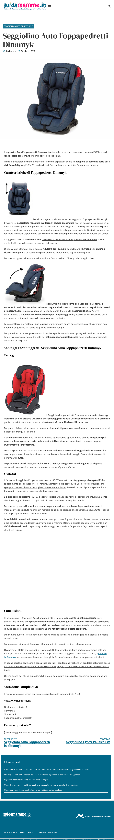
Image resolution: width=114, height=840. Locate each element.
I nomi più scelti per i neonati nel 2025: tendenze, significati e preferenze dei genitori (42, 775)
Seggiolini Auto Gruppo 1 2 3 (18, 26)
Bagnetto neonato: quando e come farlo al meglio (26, 780)
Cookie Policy (10, 832)
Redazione (11, 51)
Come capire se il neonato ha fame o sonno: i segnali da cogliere (33, 790)
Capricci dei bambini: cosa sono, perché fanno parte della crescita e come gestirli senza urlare (46, 769)
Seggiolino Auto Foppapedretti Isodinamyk (28, 743)
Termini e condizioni (47, 832)
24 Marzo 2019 (28, 51)
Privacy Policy (27, 832)
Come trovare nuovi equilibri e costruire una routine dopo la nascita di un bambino (41, 785)
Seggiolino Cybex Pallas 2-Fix (86, 741)
